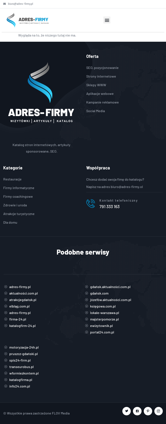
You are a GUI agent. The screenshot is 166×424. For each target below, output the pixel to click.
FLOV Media (61, 413)
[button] (106, 20)
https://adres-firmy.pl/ (41, 138)
